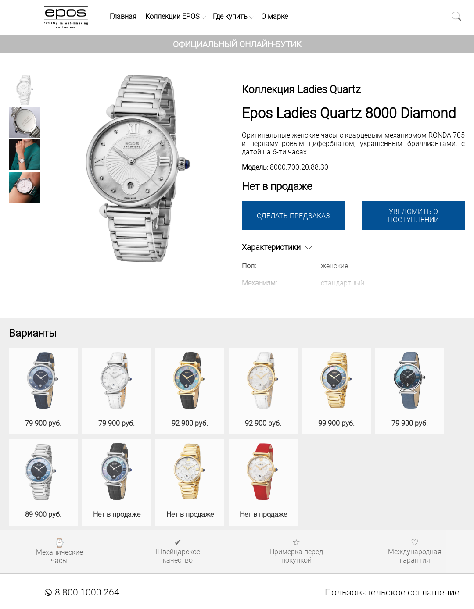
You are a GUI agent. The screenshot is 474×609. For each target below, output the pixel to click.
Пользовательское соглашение (392, 592)
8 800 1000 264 (82, 592)
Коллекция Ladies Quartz (301, 89)
